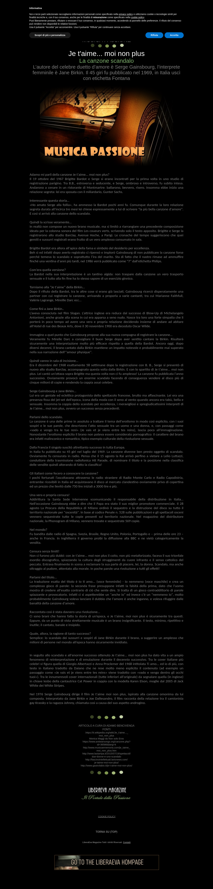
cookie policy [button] (137, 17)
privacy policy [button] (126, 14)
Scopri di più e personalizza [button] (50, 35)
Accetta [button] (174, 35)
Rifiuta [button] (154, 35)
